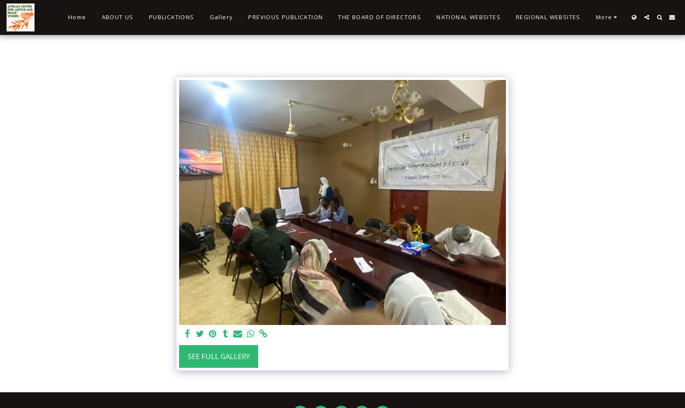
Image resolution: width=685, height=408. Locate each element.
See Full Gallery (219, 356)
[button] (647, 17)
